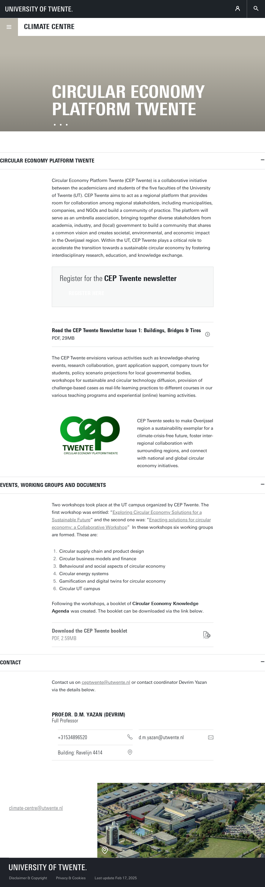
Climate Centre (49, 26)
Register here (86, 293)
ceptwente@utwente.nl (106, 682)
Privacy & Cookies (71, 878)
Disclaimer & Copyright (28, 878)
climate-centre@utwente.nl (36, 808)
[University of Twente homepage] (39, 9)
